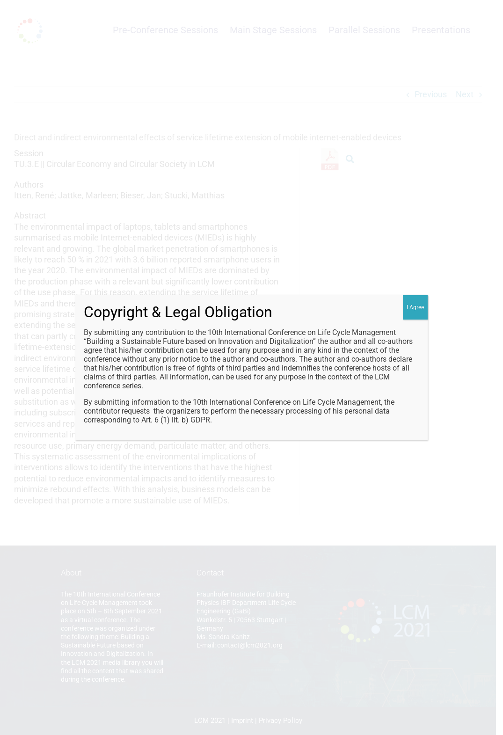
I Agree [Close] (415, 307)
